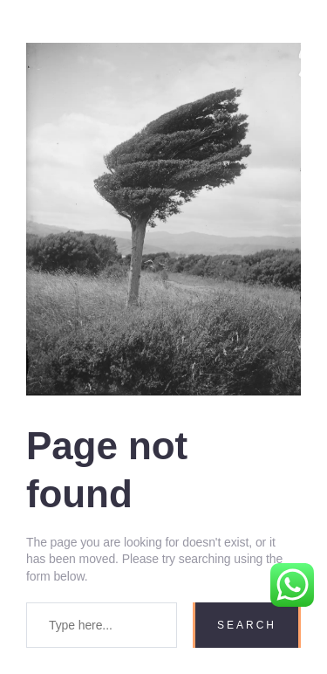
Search (246, 625)
